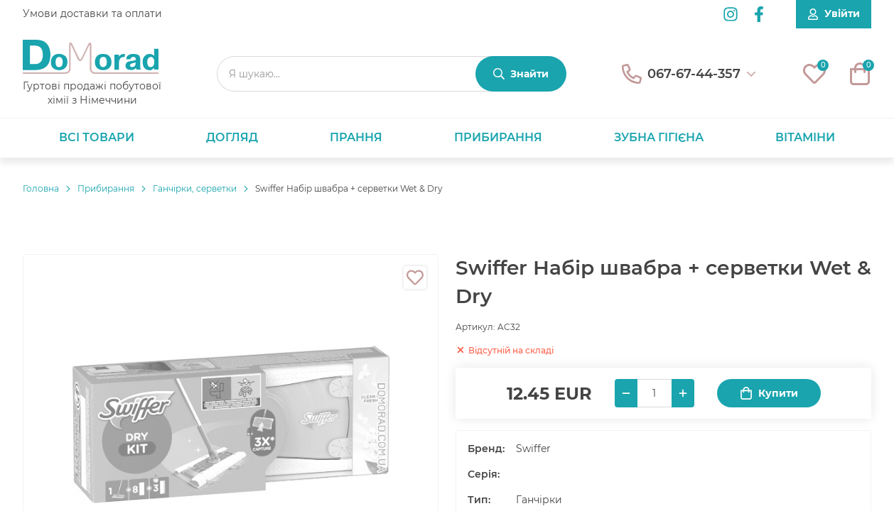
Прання (356, 137)
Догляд (232, 137)
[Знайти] (521, 74)
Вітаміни (805, 137)
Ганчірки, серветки (195, 188)
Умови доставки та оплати (92, 13)
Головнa (41, 188)
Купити (769, 393)
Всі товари (96, 137)
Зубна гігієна (659, 137)
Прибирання (498, 137)
